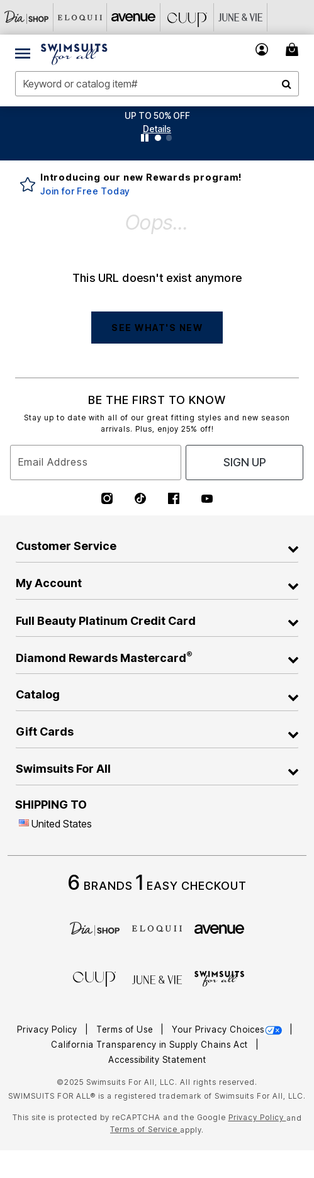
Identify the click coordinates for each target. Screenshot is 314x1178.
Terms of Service (145, 1129)
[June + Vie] (157, 978)
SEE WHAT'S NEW (157, 327)
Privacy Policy (48, 1029)
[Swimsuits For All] (219, 978)
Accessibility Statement (157, 1060)
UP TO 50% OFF (157, 115)
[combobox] (157, 83)
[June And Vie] (240, 17)
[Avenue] (133, 17)
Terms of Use (125, 1029)
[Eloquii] (80, 17)
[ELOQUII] (157, 927)
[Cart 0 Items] (293, 49)
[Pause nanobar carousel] (145, 138)
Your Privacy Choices (228, 1029)
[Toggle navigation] (23, 53)
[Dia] (95, 927)
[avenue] (219, 928)
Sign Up (244, 462)
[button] (157, 128)
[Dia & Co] (26, 17)
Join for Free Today (85, 191)
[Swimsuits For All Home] (74, 53)
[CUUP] (187, 17)
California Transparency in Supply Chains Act (150, 1045)
